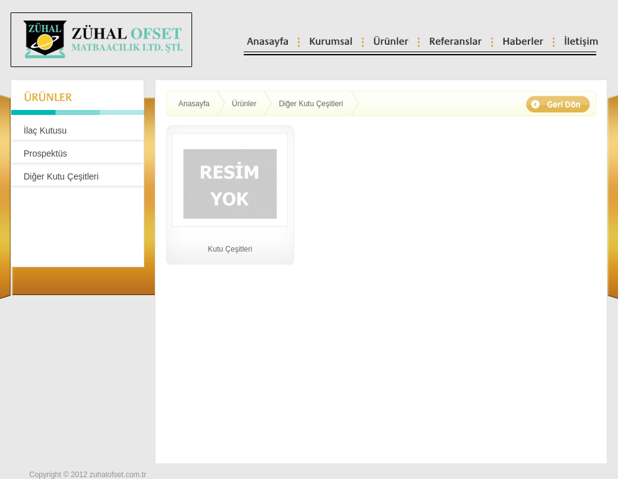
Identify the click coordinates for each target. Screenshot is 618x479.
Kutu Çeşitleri (230, 249)
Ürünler (244, 103)
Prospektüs (45, 153)
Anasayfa (194, 103)
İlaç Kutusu (45, 130)
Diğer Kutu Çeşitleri (61, 176)
